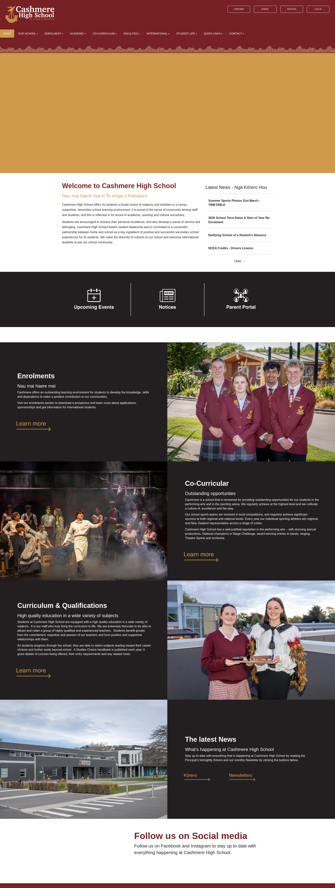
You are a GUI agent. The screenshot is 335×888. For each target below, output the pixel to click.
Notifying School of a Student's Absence (237, 235)
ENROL (265, 9)
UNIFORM (239, 9)
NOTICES (291, 9)
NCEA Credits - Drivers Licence (230, 248)
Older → (240, 261)
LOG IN (317, 9)
